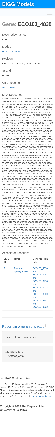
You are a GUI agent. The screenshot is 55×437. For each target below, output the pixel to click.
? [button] (46, 326)
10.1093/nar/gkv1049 (42, 396)
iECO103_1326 (11, 51)
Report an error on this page (23, 326)
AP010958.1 (9, 87)
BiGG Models (18, 4)
